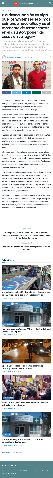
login (9, 452)
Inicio (3, 11)
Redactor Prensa (9, 298)
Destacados (8, 288)
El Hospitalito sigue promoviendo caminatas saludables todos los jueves (22, 440)
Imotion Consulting (10, 473)
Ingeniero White (15, 57)
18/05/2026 (20, 298)
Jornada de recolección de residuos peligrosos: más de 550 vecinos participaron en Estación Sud (26, 293)
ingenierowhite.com (34, 471)
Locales (9, 11)
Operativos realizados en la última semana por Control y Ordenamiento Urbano (23, 367)
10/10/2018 (28, 57)
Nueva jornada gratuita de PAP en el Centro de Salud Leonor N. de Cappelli (26, 330)
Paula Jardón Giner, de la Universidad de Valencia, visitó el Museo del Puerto (25, 404)
